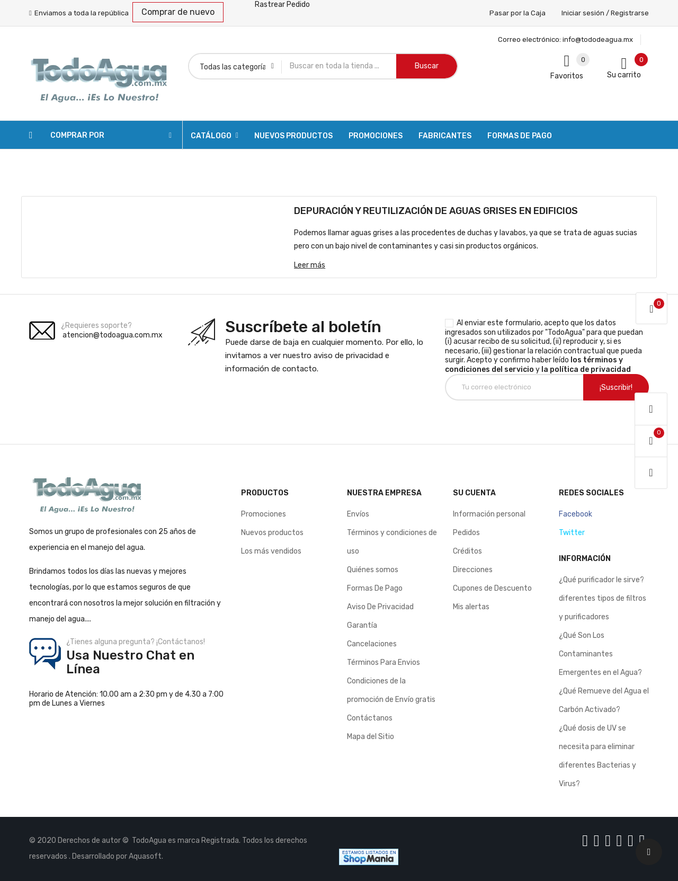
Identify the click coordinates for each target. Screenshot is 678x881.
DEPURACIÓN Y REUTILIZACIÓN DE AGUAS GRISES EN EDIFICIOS (436, 211)
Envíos (358, 514)
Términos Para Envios (383, 662)
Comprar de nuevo (178, 12)
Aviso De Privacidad (380, 606)
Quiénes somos (372, 569)
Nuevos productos (272, 532)
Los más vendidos (271, 551)
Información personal (489, 514)
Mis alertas (471, 606)
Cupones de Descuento (492, 588)
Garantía (362, 625)
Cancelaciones (372, 643)
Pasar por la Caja (517, 13)
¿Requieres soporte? (96, 325)
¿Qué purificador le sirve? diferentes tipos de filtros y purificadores (602, 598)
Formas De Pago (375, 588)
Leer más (309, 265)
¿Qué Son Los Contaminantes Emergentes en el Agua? (600, 654)
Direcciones (473, 569)
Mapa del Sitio (370, 736)
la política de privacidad (586, 369)
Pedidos (466, 532)
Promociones (263, 514)
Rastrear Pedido (282, 4)
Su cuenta (474, 492)
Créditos (467, 551)
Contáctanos (369, 718)
